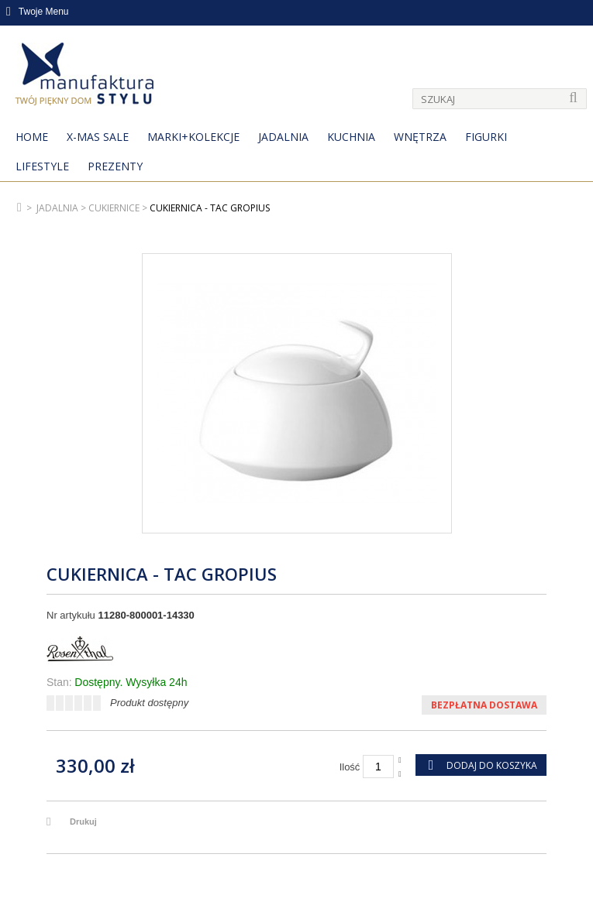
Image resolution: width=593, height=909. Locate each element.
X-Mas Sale (98, 136)
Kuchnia (351, 136)
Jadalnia (283, 136)
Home (32, 136)
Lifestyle (42, 166)
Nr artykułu (71, 615)
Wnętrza (420, 136)
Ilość (350, 767)
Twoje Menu (37, 11)
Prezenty (115, 166)
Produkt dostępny (149, 703)
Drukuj (83, 821)
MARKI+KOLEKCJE (193, 136)
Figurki (486, 136)
